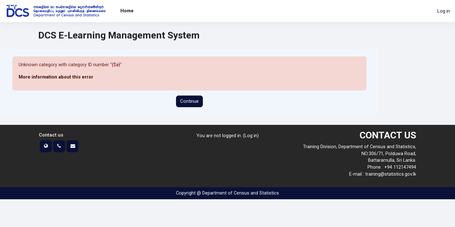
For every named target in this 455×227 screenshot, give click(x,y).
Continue (189, 101)
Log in (443, 11)
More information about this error (56, 77)
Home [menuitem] (127, 11)
